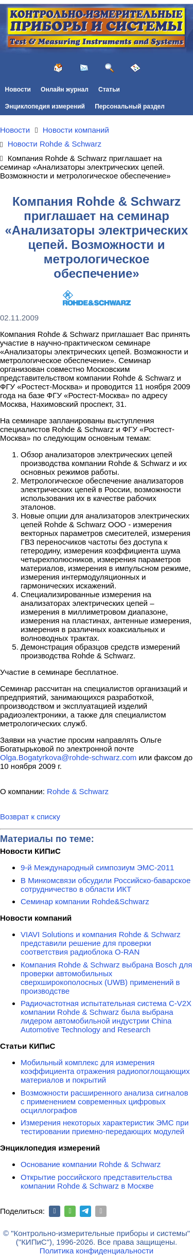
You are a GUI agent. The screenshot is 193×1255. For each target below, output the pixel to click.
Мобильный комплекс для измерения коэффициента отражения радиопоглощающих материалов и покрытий (105, 1071)
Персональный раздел (130, 106)
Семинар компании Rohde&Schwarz (85, 901)
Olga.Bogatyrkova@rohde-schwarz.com (68, 757)
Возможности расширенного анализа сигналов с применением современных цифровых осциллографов (104, 1101)
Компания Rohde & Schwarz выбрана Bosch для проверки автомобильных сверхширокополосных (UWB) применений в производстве (106, 977)
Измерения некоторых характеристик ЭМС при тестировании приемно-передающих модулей (105, 1127)
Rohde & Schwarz (78, 791)
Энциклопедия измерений (45, 106)
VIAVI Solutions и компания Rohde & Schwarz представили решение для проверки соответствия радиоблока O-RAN (101, 943)
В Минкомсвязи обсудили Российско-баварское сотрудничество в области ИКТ (105, 884)
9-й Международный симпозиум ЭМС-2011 (97, 867)
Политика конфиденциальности (96, 1250)
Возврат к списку (30, 816)
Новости (18, 89)
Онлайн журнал (65, 89)
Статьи (109, 89)
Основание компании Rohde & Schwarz (91, 1164)
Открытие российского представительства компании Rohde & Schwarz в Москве (96, 1181)
